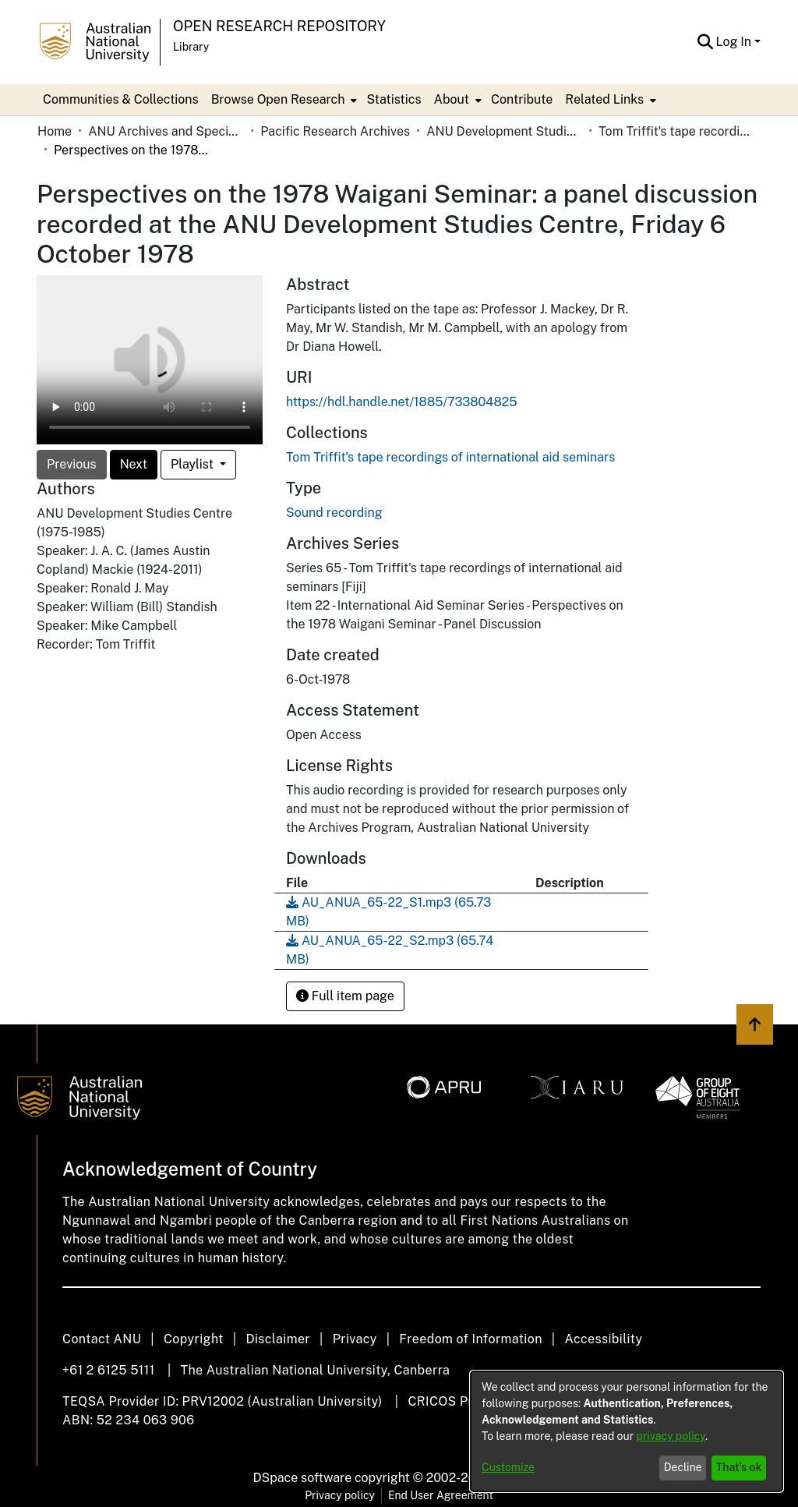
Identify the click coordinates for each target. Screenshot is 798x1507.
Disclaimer (277, 1339)
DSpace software (302, 1477)
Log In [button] (735, 41)
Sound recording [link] (334, 512)
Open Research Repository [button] (279, 26)
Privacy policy (340, 1495)
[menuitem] (283, 99)
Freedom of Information (470, 1339)
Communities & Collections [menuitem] (121, 99)
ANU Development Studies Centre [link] (504, 131)
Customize (508, 1467)
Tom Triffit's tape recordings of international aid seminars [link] (676, 131)
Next (133, 464)
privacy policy (671, 1436)
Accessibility (603, 1339)
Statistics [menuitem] (393, 99)
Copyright (194, 1339)
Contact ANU (101, 1339)
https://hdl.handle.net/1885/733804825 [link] (401, 401)
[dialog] (626, 1431)
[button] (705, 42)
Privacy (355, 1339)
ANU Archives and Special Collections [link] (166, 131)
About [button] (451, 99)
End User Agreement (440, 1495)
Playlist (194, 464)
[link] (450, 457)
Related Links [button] (604, 99)
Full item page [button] (345, 996)
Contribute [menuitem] (522, 99)
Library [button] (191, 47)
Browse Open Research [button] (278, 99)
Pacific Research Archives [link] (335, 131)
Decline (683, 1467)
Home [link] (54, 131)
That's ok (739, 1467)
